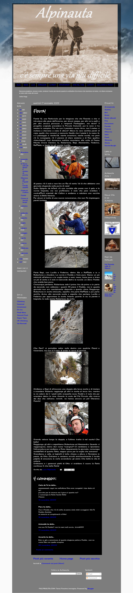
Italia (107, 134)
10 (20, 144)
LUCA (33, 85)
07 (21, 262)
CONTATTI (90, 85)
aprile (23, 238)
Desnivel (20, 304)
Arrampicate (110, 107)
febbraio (24, 248)
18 (20, 119)
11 (20, 141)
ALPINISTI (52, 85)
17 (20, 122)
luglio (23, 223)
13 (20, 135)
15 (20, 129)
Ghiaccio (108, 132)
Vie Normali (22, 323)
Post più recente (43, 558)
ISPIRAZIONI (42, 85)
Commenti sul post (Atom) (53, 563)
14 (20, 132)
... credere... (115, 276)
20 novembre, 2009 (47, 545)
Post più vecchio (90, 558)
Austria (108, 110)
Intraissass (21, 307)
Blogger (91, 588)
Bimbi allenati (110, 118)
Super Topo (22, 318)
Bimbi (107, 115)
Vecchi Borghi (110, 145)
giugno (24, 228)
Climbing (20, 301)
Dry (106, 121)
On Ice (20, 310)
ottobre (24, 206)
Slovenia (108, 140)
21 (20, 110)
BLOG (19, 85)
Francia (108, 129)
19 (20, 116)
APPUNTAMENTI (64, 85)
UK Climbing (22, 321)
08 (21, 259)
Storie (107, 143)
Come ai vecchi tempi (24, 200)
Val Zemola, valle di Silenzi (109, 266)
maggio (24, 233)
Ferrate (108, 126)
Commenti (91, 578)
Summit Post (22, 315)
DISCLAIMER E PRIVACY (105, 85)
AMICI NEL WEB (78, 85)
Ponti (107, 137)
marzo (24, 243)
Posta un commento (44, 550)
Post (89, 574)
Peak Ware (21, 312)
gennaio (24, 253)
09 (21, 147)
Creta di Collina (24, 191)
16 (20, 125)
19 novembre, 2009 (47, 530)
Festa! (23, 195)
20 (21, 113)
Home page (66, 558)
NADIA (26, 85)
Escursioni (109, 123)
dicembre (24, 152)
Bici (106, 112)
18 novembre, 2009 (47, 500)
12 (20, 138)
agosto (24, 218)
